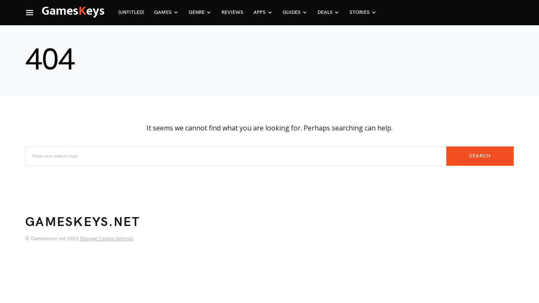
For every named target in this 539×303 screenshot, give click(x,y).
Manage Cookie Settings (106, 239)
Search (480, 156)
